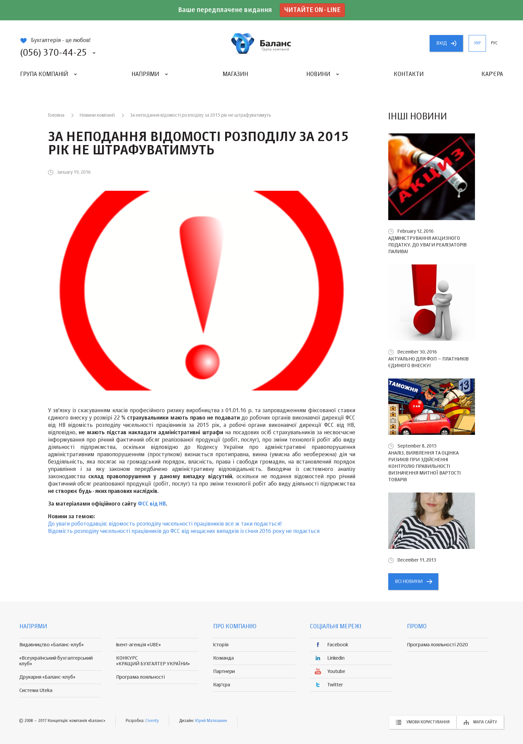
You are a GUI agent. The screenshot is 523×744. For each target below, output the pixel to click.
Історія (220, 644)
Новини (318, 74)
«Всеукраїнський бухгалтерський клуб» (56, 661)
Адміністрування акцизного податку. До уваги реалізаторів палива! (427, 245)
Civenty (152, 721)
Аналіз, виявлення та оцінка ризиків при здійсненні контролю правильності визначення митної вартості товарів (424, 466)
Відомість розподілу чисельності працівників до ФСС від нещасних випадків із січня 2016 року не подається (184, 531)
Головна (56, 115)
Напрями (145, 74)
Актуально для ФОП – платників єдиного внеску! (428, 362)
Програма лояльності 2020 (437, 644)
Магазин (235, 74)
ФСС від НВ (152, 504)
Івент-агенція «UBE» (138, 644)
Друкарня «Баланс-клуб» (47, 677)
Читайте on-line (312, 10)
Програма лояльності (140, 677)
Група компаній (44, 74)
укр (477, 43)
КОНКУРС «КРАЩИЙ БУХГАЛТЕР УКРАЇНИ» (153, 661)
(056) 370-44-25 (53, 53)
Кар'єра (492, 74)
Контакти (409, 74)
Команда (223, 658)
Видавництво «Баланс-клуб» (51, 644)
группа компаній (261, 43)
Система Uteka (35, 690)
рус (494, 43)
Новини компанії (97, 115)
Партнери (224, 671)
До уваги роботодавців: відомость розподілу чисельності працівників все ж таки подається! (165, 524)
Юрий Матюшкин (211, 721)
